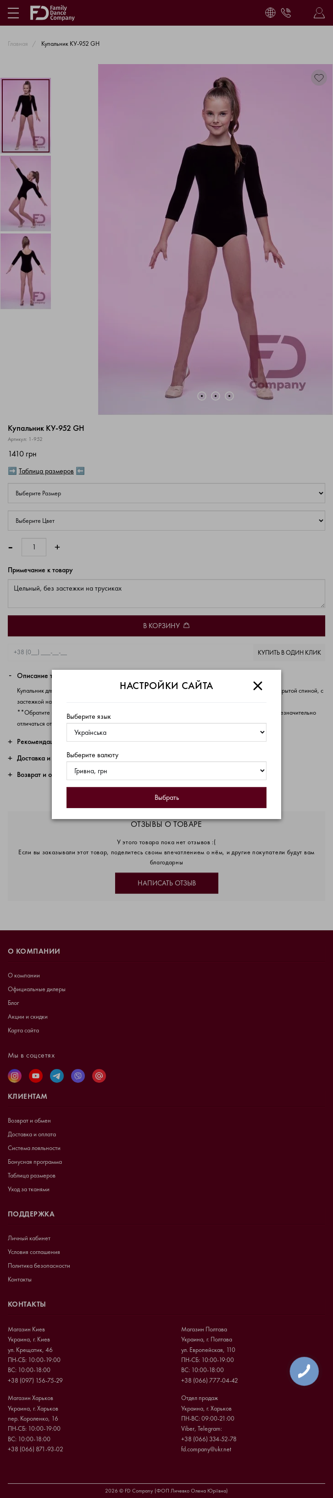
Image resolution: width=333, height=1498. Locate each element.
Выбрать (167, 797)
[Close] (257, 686)
